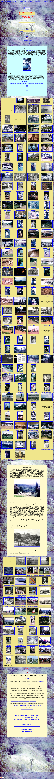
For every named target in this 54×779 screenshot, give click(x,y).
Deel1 (27, 85)
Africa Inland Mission (31, 50)
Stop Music (31, 24)
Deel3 (27, 87)
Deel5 (27, 90)
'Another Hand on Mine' (41, 681)
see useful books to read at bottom (27, 43)
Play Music (22, 24)
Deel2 (27, 86)
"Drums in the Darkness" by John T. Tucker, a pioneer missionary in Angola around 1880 (23, 701)
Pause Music (27, 24)
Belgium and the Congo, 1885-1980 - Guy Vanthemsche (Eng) (27, 717)
